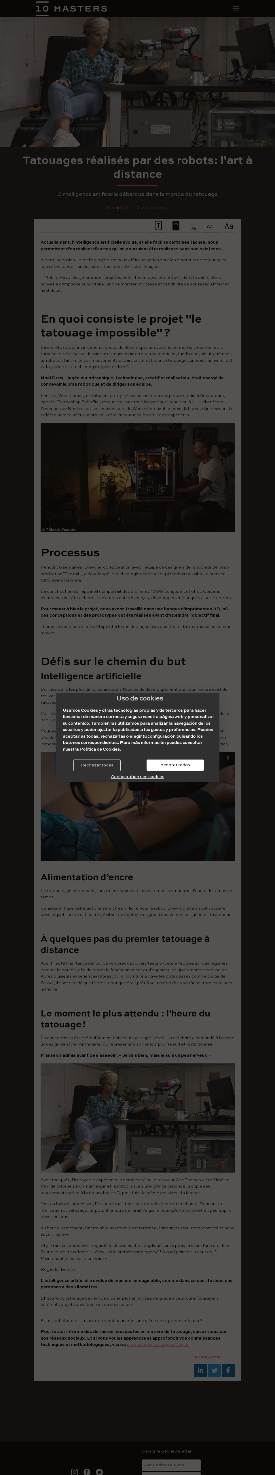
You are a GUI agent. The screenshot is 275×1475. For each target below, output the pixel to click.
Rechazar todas (97, 765)
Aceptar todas (175, 765)
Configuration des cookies (137, 777)
